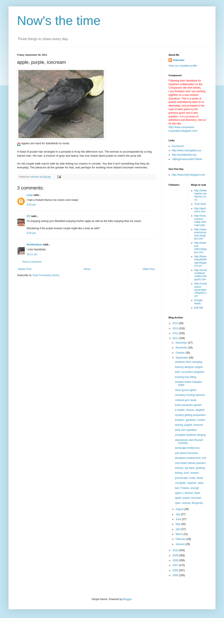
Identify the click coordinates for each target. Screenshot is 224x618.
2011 (176, 338)
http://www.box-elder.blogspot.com (200, 247)
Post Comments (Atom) (46, 275)
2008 (176, 560)
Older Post (149, 269)
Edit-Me (198, 307)
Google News (198, 302)
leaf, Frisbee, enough (187, 488)
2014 (176, 323)
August (180, 509)
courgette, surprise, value (189, 482)
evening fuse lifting (185, 377)
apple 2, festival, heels (187, 492)
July (178, 514)
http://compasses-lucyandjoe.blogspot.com (200, 289)
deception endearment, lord (190, 457)
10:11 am (32, 254)
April (178, 529)
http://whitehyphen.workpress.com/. (200, 195)
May (178, 524)
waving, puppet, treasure (189, 424)
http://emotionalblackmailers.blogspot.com (200, 275)
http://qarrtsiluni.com (200, 210)
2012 (176, 333)
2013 (176, 328)
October (180, 352)
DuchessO (178, 146)
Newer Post (24, 269)
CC (28, 216)
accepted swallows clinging (190, 434)
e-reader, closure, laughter (190, 409)
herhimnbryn (34, 244)
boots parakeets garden (188, 405)
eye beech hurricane (186, 453)
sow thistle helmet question (190, 463)
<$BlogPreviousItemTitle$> (187, 159)
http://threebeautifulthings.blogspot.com (200, 261)
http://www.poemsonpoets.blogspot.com (200, 234)
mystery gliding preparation (190, 415)
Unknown (178, 60)
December (182, 342)
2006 (176, 570)
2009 (176, 555)
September (182, 357)
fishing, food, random (187, 472)
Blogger (127, 599)
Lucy (30, 195)
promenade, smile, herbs (189, 478)
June (179, 519)
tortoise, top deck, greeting (190, 467)
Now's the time (59, 20)
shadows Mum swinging (188, 361)
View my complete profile (183, 65)
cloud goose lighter (185, 390)
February (181, 539)
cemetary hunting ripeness (190, 395)
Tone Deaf (200, 204)
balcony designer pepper (189, 367)
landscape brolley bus (187, 447)
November (182, 347)
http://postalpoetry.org (184, 154)
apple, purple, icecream (188, 497)
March (179, 534)
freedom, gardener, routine (190, 419)
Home (87, 269)
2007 (176, 565)
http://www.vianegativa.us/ (186, 150)
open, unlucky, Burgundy (189, 502)
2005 (176, 575)
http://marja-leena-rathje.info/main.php (200, 220)
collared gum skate (185, 400)
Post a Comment (31, 261)
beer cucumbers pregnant (189, 371)
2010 (176, 550)
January (180, 544)
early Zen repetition (186, 430)
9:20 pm (31, 233)
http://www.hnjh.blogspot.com (188, 174)
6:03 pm (31, 204)
